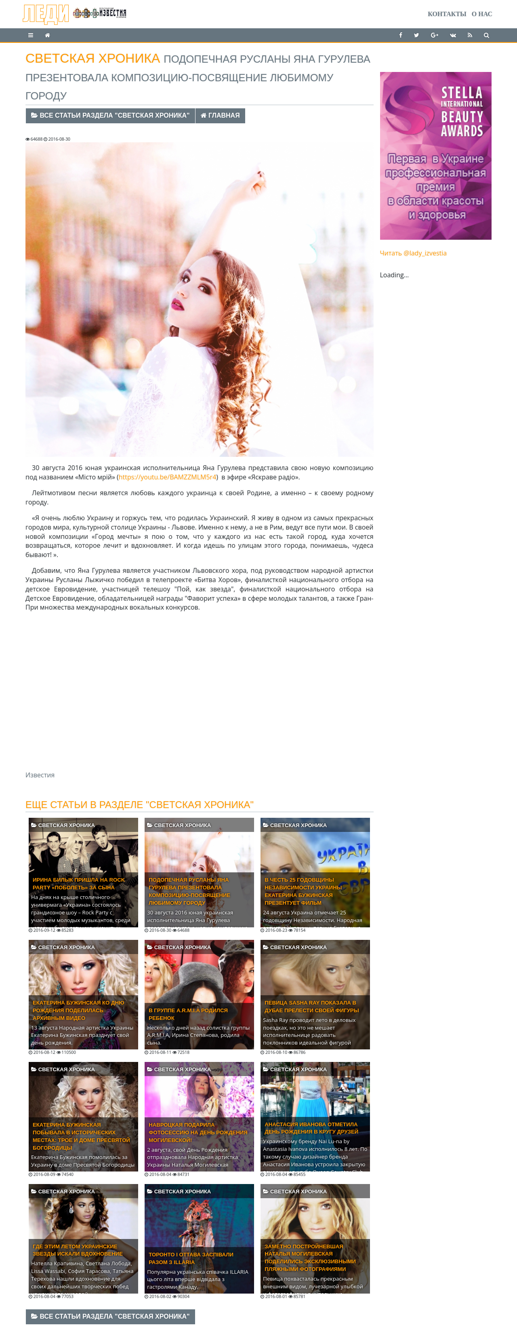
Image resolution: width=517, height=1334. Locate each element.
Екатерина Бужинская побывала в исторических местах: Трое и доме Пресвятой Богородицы (81, 1136)
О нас (482, 14)
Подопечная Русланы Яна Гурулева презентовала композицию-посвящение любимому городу (189, 891)
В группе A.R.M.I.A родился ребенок (188, 1014)
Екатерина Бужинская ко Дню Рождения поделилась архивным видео (78, 1010)
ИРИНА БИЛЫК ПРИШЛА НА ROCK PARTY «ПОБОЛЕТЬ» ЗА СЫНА (79, 884)
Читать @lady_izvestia (413, 253)
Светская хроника (63, 825)
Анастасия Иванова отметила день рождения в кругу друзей (311, 1128)
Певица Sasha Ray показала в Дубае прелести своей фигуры (312, 1006)
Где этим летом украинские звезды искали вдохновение (78, 1250)
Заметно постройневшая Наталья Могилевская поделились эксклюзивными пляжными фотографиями (310, 1258)
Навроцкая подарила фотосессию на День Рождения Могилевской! (198, 1132)
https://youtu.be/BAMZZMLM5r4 (167, 477)
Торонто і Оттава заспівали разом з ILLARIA (191, 1258)
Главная (220, 115)
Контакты (447, 14)
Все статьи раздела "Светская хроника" (110, 115)
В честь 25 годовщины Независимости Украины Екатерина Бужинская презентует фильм (303, 891)
